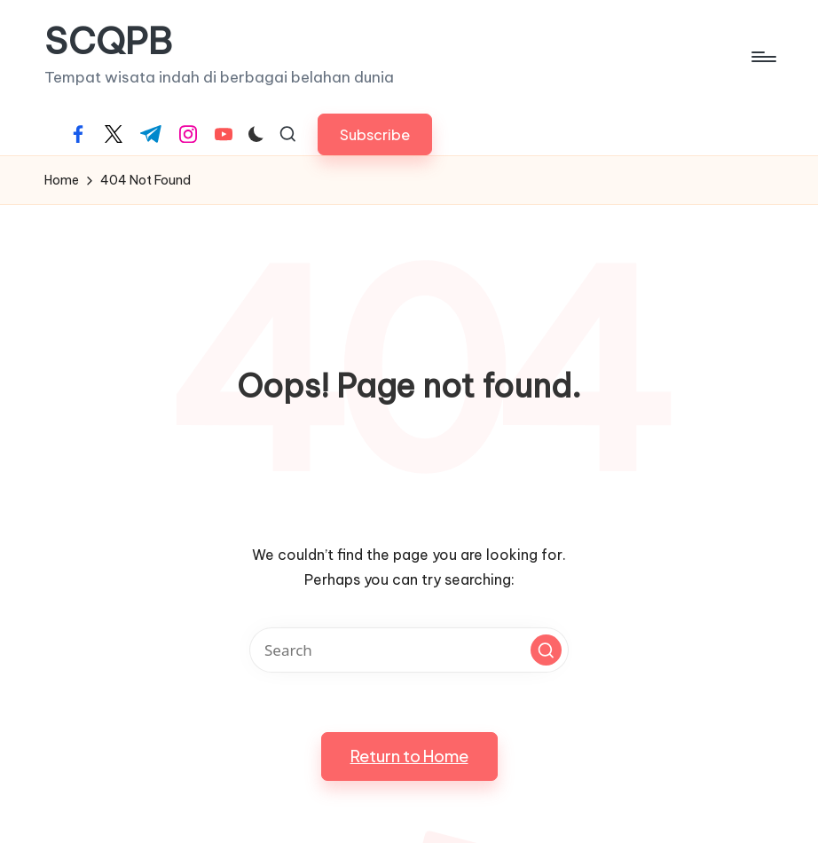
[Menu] (762, 57)
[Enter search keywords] (409, 650)
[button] (375, 134)
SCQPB (108, 41)
